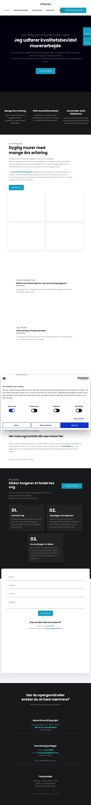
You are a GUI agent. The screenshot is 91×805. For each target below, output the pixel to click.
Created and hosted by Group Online (45, 794)
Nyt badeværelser (21, 10)
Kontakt (62, 10)
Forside (6, 10)
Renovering (37, 10)
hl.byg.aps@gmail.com (53, 628)
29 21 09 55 (50, 626)
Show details (79, 419)
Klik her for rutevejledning (45, 727)
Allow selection (45, 425)
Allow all (74, 425)
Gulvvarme (50, 10)
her (55, 760)
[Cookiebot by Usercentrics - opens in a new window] (79, 378)
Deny (17, 425)
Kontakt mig (16, 188)
